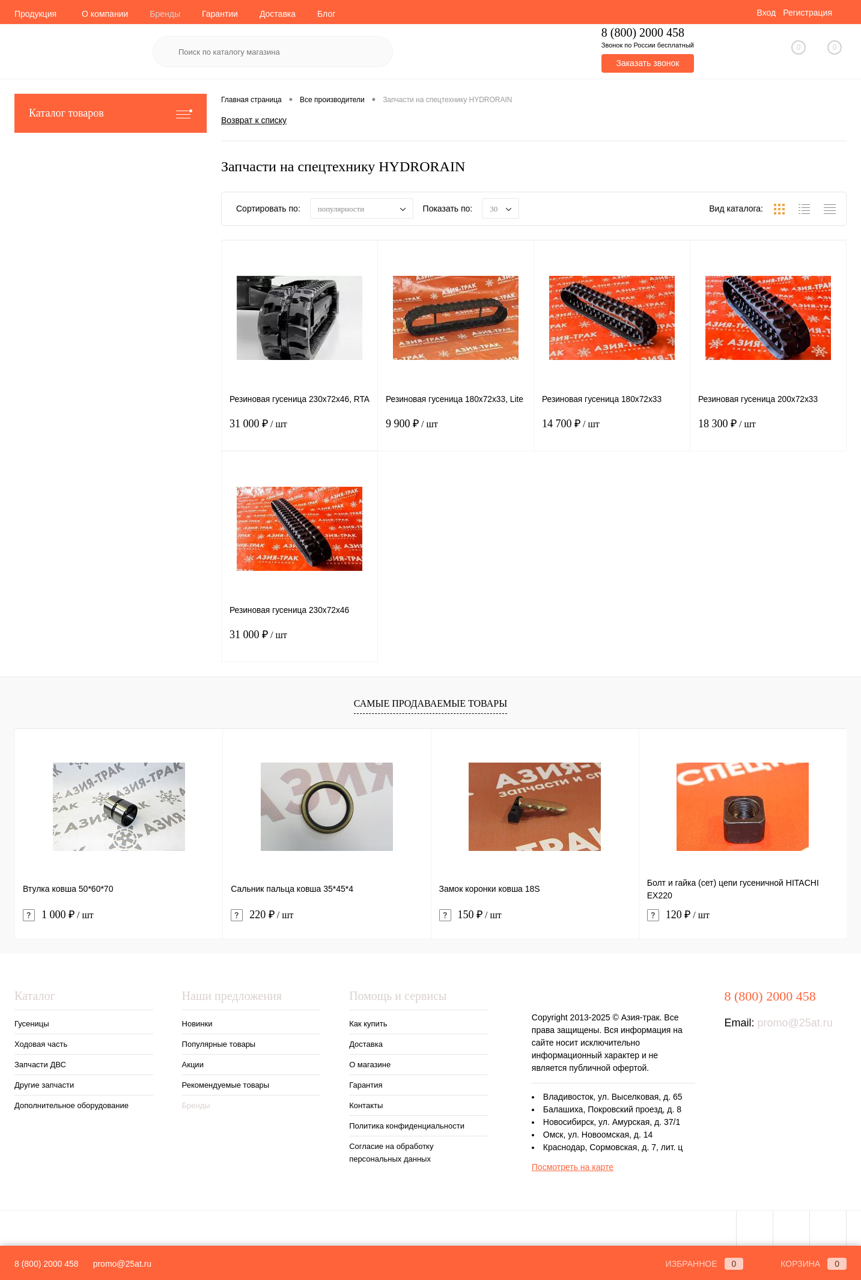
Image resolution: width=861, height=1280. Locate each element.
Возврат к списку (254, 119)
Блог (326, 14)
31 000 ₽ (300, 433)
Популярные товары (219, 1044)
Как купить (368, 1023)
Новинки (197, 1023)
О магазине (370, 1064)
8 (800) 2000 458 (46, 1264)
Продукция (35, 14)
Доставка (278, 14)
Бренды (165, 14)
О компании (105, 14)
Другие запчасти (44, 1085)
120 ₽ (678, 915)
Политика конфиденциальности (406, 1125)
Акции (193, 1064)
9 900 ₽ (456, 433)
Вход (766, 12)
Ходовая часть (40, 1044)
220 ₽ (262, 915)
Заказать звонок (647, 63)
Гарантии (220, 14)
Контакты (366, 1105)
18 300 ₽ (768, 433)
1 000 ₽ (58, 915)
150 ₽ (470, 915)
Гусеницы (31, 1023)
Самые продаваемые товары (430, 703)
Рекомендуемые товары (226, 1085)
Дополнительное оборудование (71, 1105)
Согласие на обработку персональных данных (391, 1152)
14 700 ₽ (612, 433)
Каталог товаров (110, 113)
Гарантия (365, 1085)
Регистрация (807, 12)
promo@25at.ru (795, 1023)
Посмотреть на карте (572, 1167)
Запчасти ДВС (40, 1064)
